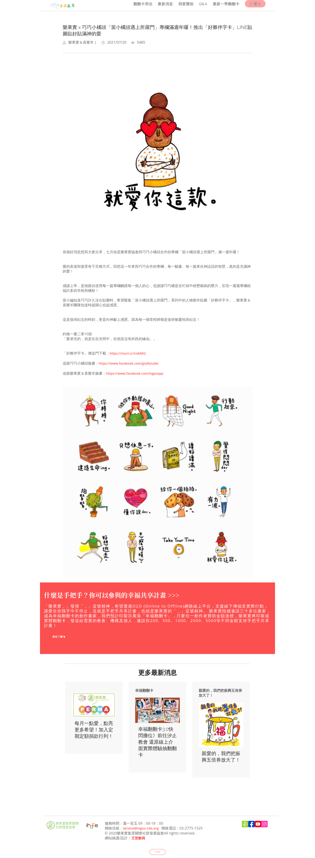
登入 (255, 6)
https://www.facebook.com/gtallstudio (132, 362)
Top (157, 850)
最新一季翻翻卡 (225, 5)
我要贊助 (182, 5)
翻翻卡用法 (137, 5)
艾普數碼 (138, 836)
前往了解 (59, 635)
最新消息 (161, 5)
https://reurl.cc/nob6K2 (130, 353)
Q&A (201, 5)
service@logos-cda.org (142, 826)
